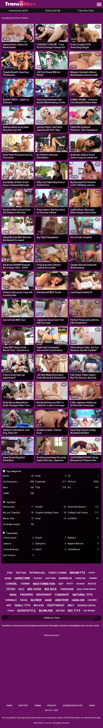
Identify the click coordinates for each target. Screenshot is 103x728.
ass (8, 605)
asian (8, 578)
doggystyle (26, 610)
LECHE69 (83, 518)
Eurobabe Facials (18, 524)
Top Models (12, 533)
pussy (92, 573)
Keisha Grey (18, 506)
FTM (50, 487)
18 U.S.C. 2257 (51, 710)
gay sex (60, 610)
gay (60, 583)
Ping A (50, 537)
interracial (37, 572)
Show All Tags (51, 618)
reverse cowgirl (86, 605)
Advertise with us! (73, 705)
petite (92, 583)
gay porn (50, 578)
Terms (37, 705)
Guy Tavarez (18, 555)
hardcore (22, 578)
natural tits (83, 594)
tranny (93, 578)
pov (9, 572)
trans (10, 611)
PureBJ (50, 506)
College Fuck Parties (83, 512)
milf (71, 605)
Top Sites (10, 502)
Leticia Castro (18, 537)
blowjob (46, 610)
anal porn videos (86, 589)
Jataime (18, 543)
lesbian (25, 583)
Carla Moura (83, 549)
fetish (10, 589)
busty (70, 584)
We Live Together (18, 512)
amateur (61, 600)
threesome (67, 589)
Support (23, 705)
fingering (26, 594)
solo (21, 589)
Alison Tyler (18, 518)
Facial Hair (50, 481)
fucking (37, 578)
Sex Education (18, 481)
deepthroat (55, 605)
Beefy (18, 476)
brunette (77, 573)
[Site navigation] (99, 5)
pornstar (80, 578)
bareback (65, 578)
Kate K (50, 549)
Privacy (51, 705)
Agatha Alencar (83, 543)
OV (83, 476)
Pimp (50, 518)
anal (13, 594)
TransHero (48, 723)
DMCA (92, 705)
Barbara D (50, 543)
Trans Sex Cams (86, 10)
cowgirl (11, 583)
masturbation (44, 583)
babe (48, 600)
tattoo (21, 572)
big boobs (89, 610)
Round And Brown (83, 506)
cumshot (62, 594)
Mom (18, 487)
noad (50, 476)
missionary (44, 594)
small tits (22, 605)
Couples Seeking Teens (50, 512)
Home (9, 705)
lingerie (92, 600)
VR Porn (83, 481)
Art (83, 487)
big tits (74, 610)
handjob (78, 600)
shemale (11, 600)
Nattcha (83, 537)
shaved (80, 584)
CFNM (18, 493)
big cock (34, 589)
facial (24, 600)
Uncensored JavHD (18, 10)
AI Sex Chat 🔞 (52, 10)
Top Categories (13, 471)
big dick (51, 589)
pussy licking (58, 572)
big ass (39, 605)
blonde (36, 600)
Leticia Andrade (18, 549)
